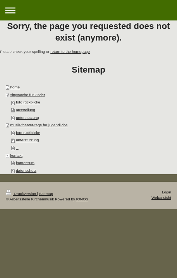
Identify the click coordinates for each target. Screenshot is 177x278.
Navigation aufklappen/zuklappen (88, 10)
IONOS (82, 199)
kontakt (16, 155)
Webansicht (161, 197)
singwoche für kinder (27, 95)
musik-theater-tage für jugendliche (38, 125)
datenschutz (26, 170)
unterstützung (27, 117)
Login (166, 192)
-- (17, 148)
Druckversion (21, 194)
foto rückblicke (28, 102)
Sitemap (46, 194)
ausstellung (25, 110)
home (15, 87)
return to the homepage (70, 51)
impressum (25, 163)
